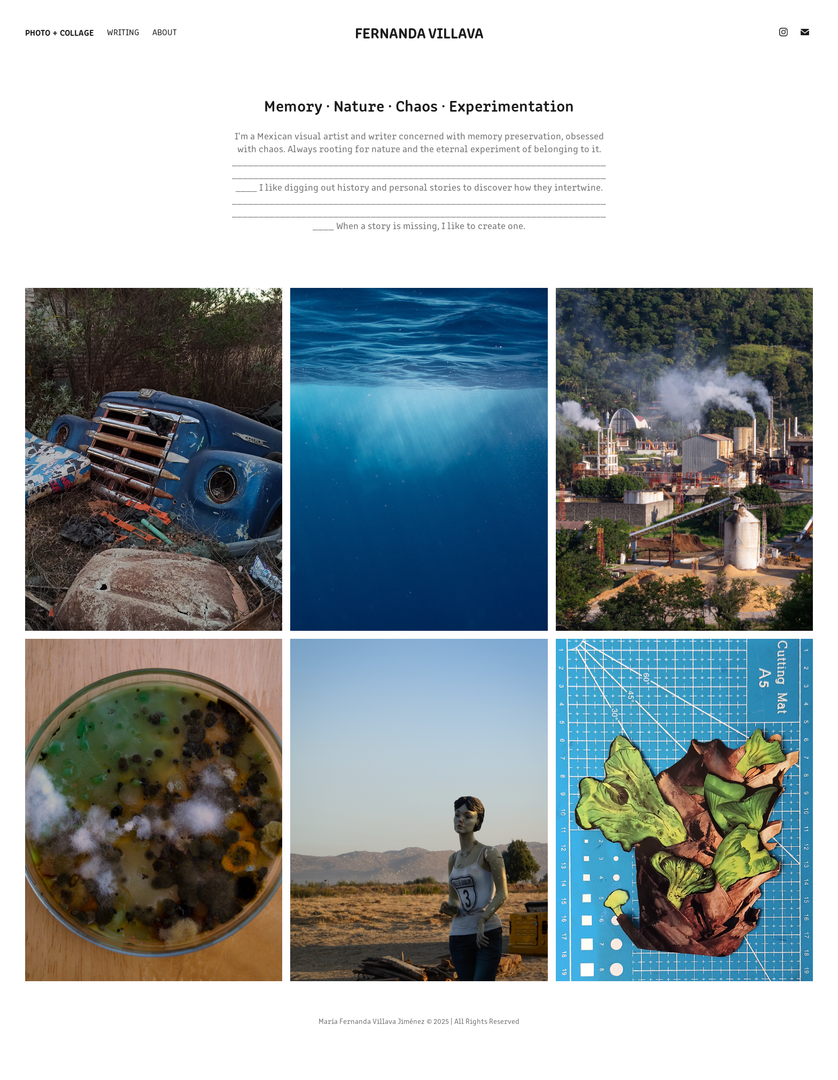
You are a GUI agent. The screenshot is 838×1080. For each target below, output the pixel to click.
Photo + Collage (59, 32)
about (164, 31)
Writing (123, 31)
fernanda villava (419, 32)
